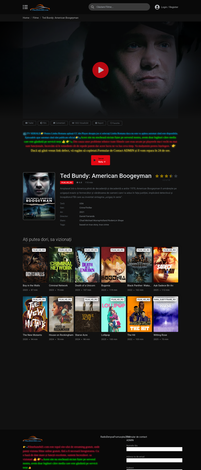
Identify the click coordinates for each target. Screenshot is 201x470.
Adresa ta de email (154, 458)
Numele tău (154, 447)
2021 (81, 212)
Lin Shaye (119, 220)
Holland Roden (107, 220)
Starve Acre (81, 335)
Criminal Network (58, 285)
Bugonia (105, 285)
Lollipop (105, 335)
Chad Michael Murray (89, 220)
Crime (82, 207)
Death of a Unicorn (85, 285)
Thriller (88, 207)
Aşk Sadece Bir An (163, 285)
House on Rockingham (61, 335)
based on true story (88, 224)
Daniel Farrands (87, 216)
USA (81, 203)
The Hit (131, 335)
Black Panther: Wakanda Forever (139, 285)
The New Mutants (32, 335)
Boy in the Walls (31, 285)
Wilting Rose (160, 335)
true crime (104, 224)
